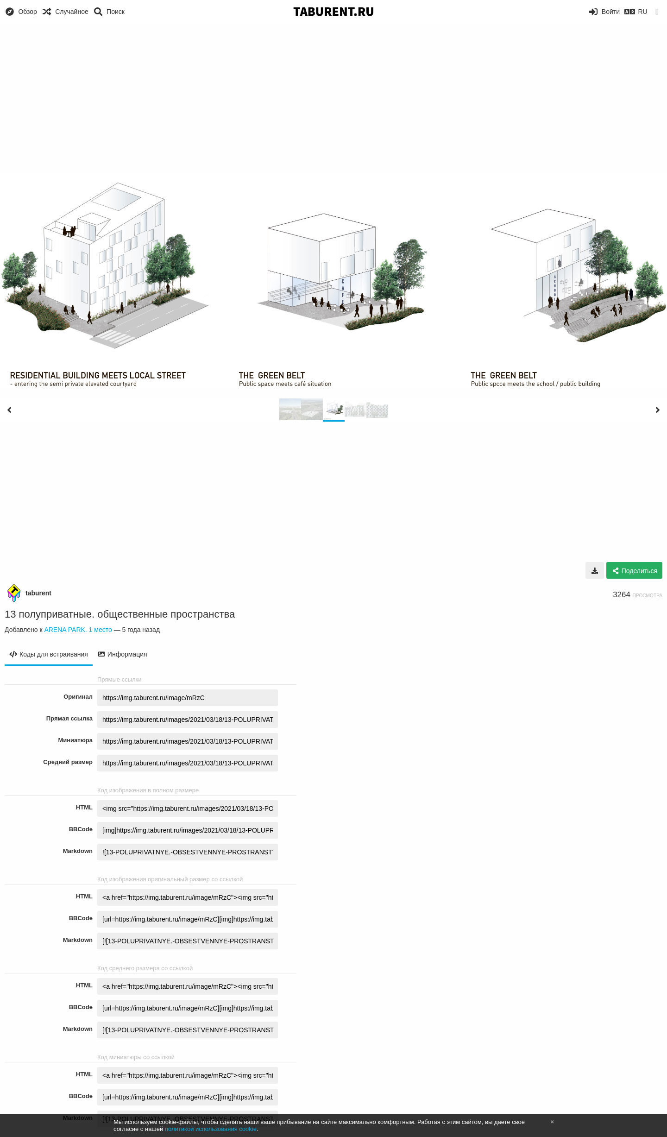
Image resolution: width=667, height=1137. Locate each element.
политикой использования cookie (211, 1128)
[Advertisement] (333, 93)
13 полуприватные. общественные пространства (120, 614)
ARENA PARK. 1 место (78, 629)
